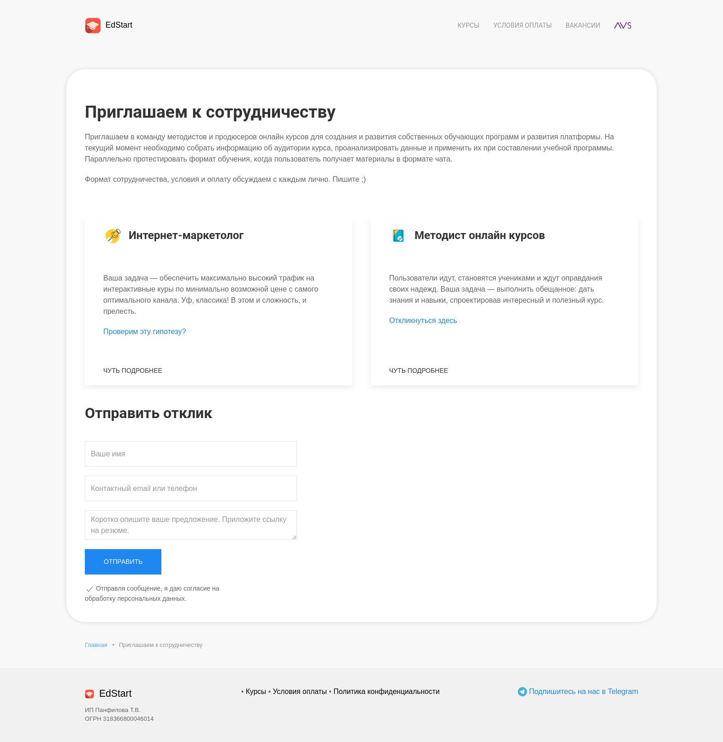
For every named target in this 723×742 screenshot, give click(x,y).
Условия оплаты (522, 25)
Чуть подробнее (132, 370)
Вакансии (583, 25)
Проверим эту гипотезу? (144, 331)
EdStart (108, 25)
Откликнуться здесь (423, 320)
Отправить (123, 561)
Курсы (468, 25)
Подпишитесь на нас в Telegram (578, 691)
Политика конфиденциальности (386, 691)
